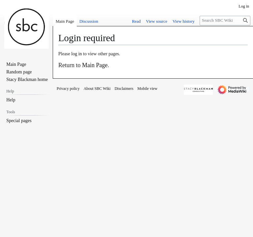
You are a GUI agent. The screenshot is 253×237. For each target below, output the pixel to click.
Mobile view (147, 88)
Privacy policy (68, 88)
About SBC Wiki (97, 88)
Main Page (94, 65)
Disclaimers (124, 88)
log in (76, 53)
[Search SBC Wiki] (225, 20)
